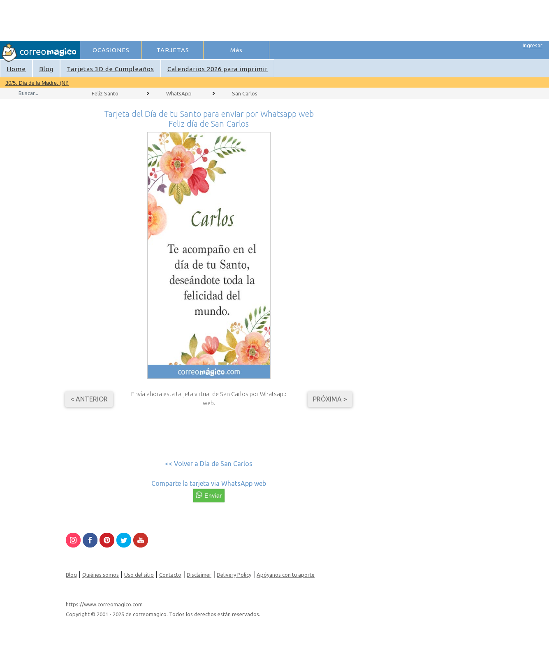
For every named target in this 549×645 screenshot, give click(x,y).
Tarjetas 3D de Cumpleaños (110, 68)
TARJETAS (172, 49)
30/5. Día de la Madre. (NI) (37, 83)
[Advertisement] (280, 18)
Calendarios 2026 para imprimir (217, 68)
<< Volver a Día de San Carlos (208, 463)
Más (236, 49)
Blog (46, 68)
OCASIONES (111, 49)
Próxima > (330, 399)
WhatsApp (179, 93)
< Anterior (89, 399)
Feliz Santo (105, 93)
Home (16, 68)
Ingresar (532, 45)
